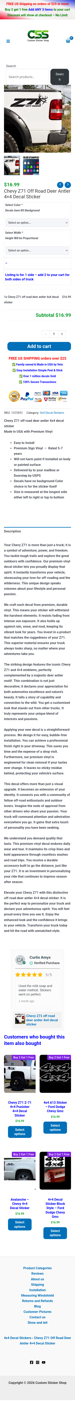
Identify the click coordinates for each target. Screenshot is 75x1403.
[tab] (37, 537)
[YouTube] (43, 1362)
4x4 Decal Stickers (52, 413)
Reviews (37, 1273)
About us (37, 1279)
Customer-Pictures (38, 1312)
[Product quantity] (54, 334)
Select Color (13, 205)
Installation (37, 1290)
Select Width (14, 232)
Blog (37, 1306)
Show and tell (37, 1323)
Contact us (37, 1317)
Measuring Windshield (37, 1295)
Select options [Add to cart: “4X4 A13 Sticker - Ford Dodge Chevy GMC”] (55, 1128)
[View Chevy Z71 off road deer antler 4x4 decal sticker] (12, 165)
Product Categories (37, 1268)
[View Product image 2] (31, 165)
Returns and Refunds (37, 1301)
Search (11, 66)
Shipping (37, 1285)
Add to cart (39, 346)
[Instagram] (37, 1362)
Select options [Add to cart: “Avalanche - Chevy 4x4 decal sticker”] (19, 1224)
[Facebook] (31, 1362)
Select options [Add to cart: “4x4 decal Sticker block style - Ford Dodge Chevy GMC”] (55, 1233)
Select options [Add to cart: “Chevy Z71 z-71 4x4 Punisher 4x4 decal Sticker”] (19, 1132)
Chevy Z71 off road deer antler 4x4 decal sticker (42, 1020)
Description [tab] (12, 531)
